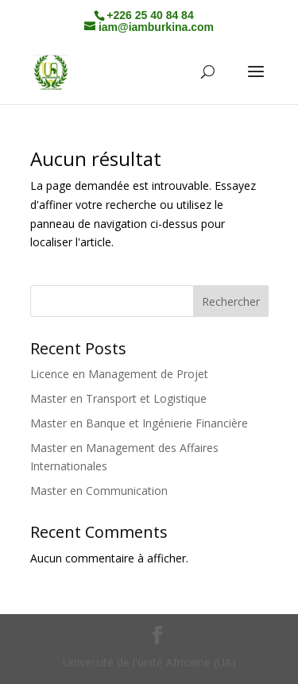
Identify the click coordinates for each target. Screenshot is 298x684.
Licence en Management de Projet (119, 373)
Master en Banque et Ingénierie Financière (139, 423)
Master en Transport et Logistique (118, 398)
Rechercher (231, 301)
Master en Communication (99, 490)
